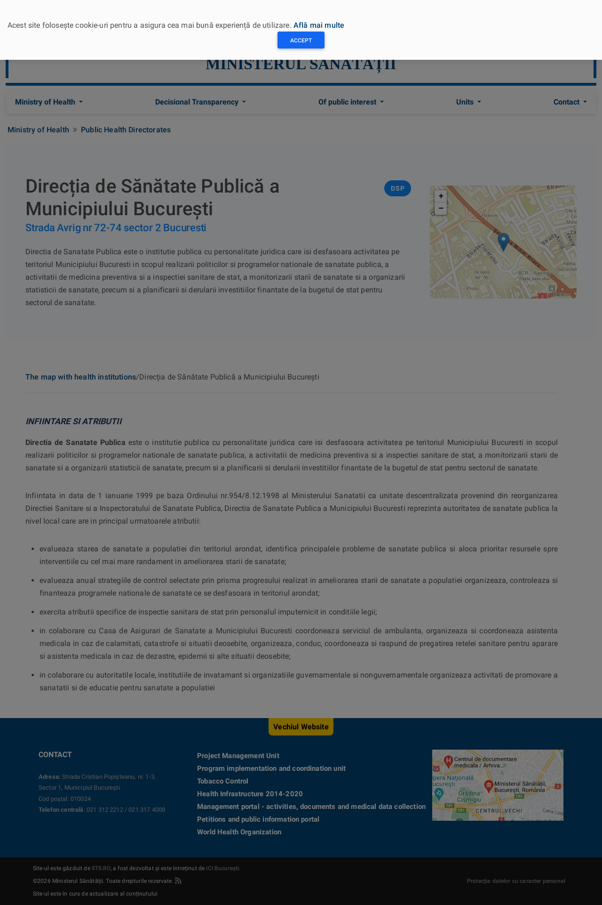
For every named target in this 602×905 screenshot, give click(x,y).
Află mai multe (318, 25)
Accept (301, 40)
